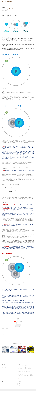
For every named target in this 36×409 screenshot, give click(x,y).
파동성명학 (31, 390)
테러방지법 (31, 393)
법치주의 (31, 392)
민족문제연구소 (24, 387)
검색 (16, 402)
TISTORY (18, 407)
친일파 (20, 387)
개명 (19, 393)
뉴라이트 (29, 387)
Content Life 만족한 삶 (7, 1)
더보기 (19, 396)
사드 (22, 383)
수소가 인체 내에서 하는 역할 (5, 353)
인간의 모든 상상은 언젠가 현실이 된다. (6, 356)
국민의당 (28, 390)
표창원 (26, 383)
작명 (19, 394)
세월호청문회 (20, 386)
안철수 (22, 393)
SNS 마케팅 (23, 394)
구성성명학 (25, 385)
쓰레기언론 (23, 392)
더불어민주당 (28, 389)
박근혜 (20, 392)
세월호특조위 (20, 385)
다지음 (24, 390)
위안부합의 (25, 386)
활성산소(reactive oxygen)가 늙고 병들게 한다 (7, 352)
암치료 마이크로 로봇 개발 (5, 354)
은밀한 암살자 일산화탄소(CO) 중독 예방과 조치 (7, 355)
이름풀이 (28, 392)
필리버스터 (20, 390)
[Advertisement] (18, 335)
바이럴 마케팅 (27, 393)
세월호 (20, 383)
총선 (28, 383)
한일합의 (29, 386)
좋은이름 (20, 389)
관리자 (21, 407)
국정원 (29, 385)
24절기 (24, 389)
